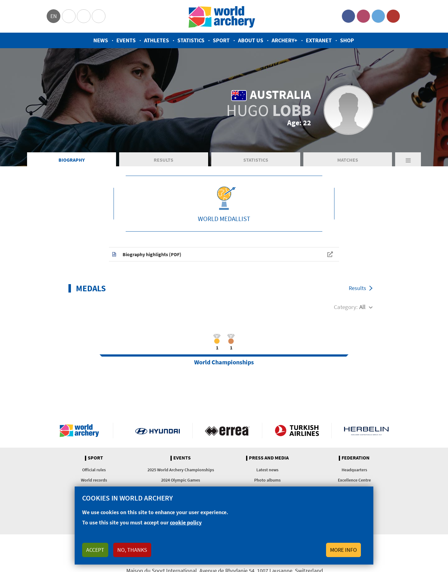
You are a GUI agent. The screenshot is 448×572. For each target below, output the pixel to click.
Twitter (378, 16)
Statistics (190, 40)
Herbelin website (366, 430)
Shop (347, 40)
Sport (221, 40)
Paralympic (84, 16)
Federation (356, 458)
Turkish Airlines (297, 430)
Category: (346, 307)
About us (250, 40)
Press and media (269, 458)
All (362, 307)
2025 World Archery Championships (180, 470)
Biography (71, 160)
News (100, 40)
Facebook (348, 16)
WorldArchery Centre (98, 16)
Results (163, 160)
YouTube (393, 16)
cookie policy (186, 522)
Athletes (156, 40)
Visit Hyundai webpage (157, 430)
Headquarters (354, 470)
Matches (347, 160)
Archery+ (284, 40)
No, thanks (132, 549)
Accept (95, 549)
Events (126, 40)
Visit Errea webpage (227, 430)
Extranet (319, 40)
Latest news (267, 470)
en (53, 16)
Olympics (69, 16)
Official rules (94, 470)
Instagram (363, 16)
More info (343, 549)
